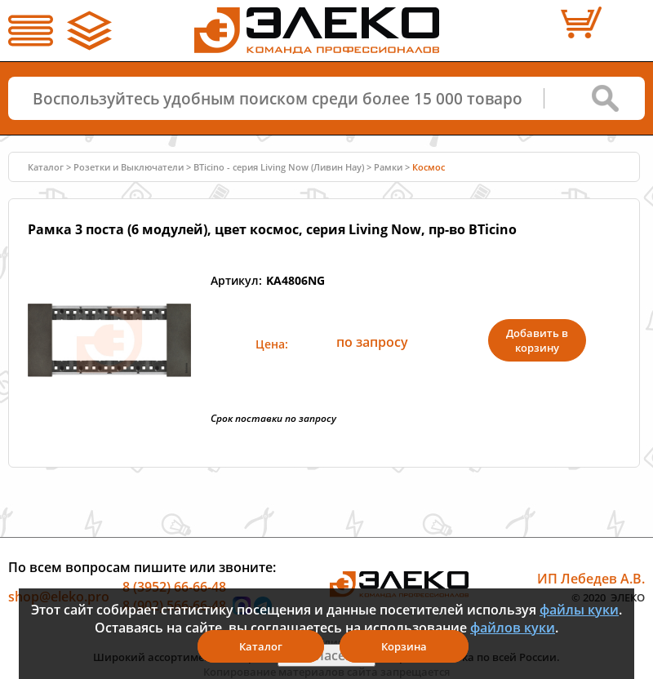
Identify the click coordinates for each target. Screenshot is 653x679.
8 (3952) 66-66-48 (174, 586)
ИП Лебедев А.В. (591, 578)
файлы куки (579, 610)
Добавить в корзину (537, 340)
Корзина (404, 646)
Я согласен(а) (326, 655)
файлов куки (512, 628)
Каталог (46, 167)
